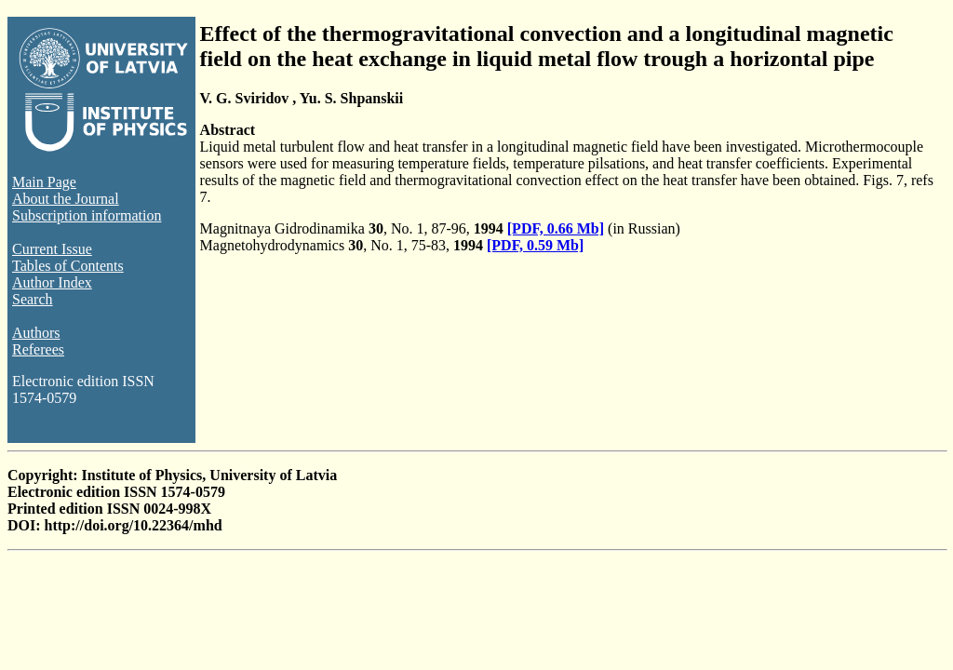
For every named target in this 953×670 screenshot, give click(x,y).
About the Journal (65, 199)
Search (32, 299)
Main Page (44, 182)
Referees (38, 349)
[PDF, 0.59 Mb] (535, 245)
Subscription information (86, 215)
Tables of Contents (68, 266)
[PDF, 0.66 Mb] (555, 228)
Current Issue (52, 249)
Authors (36, 333)
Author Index (52, 282)
